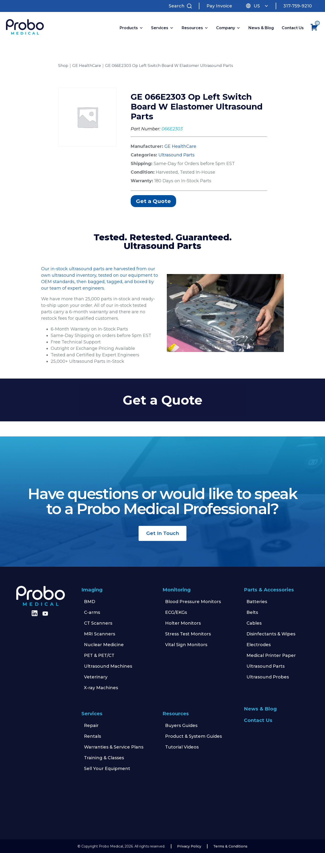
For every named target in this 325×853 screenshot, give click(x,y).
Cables (254, 623)
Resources (175, 713)
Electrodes (259, 644)
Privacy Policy (189, 846)
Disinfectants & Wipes (271, 634)
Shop (63, 66)
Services (91, 713)
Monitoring (176, 590)
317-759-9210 (297, 6)
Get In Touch (162, 533)
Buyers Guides (181, 725)
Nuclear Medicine (104, 644)
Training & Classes (104, 757)
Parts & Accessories (269, 590)
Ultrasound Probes (268, 677)
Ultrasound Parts (176, 155)
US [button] (261, 6)
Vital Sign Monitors (186, 644)
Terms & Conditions (230, 846)
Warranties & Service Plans (113, 747)
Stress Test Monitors (188, 634)
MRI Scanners (99, 634)
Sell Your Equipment (107, 768)
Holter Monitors (183, 623)
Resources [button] (195, 28)
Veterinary (95, 677)
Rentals (92, 736)
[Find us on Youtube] (45, 613)
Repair (91, 725)
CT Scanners (98, 623)
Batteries (257, 601)
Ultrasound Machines (108, 666)
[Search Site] (181, 6)
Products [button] (131, 28)
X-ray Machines (101, 687)
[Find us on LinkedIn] (33, 615)
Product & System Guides (193, 736)
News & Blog (261, 28)
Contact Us (293, 28)
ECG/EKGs (176, 612)
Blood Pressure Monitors (193, 601)
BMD (89, 601)
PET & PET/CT (99, 655)
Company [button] (228, 28)
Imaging (91, 590)
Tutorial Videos (182, 747)
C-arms (92, 612)
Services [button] (162, 28)
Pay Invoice (219, 6)
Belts (252, 612)
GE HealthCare (86, 66)
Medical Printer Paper (271, 655)
